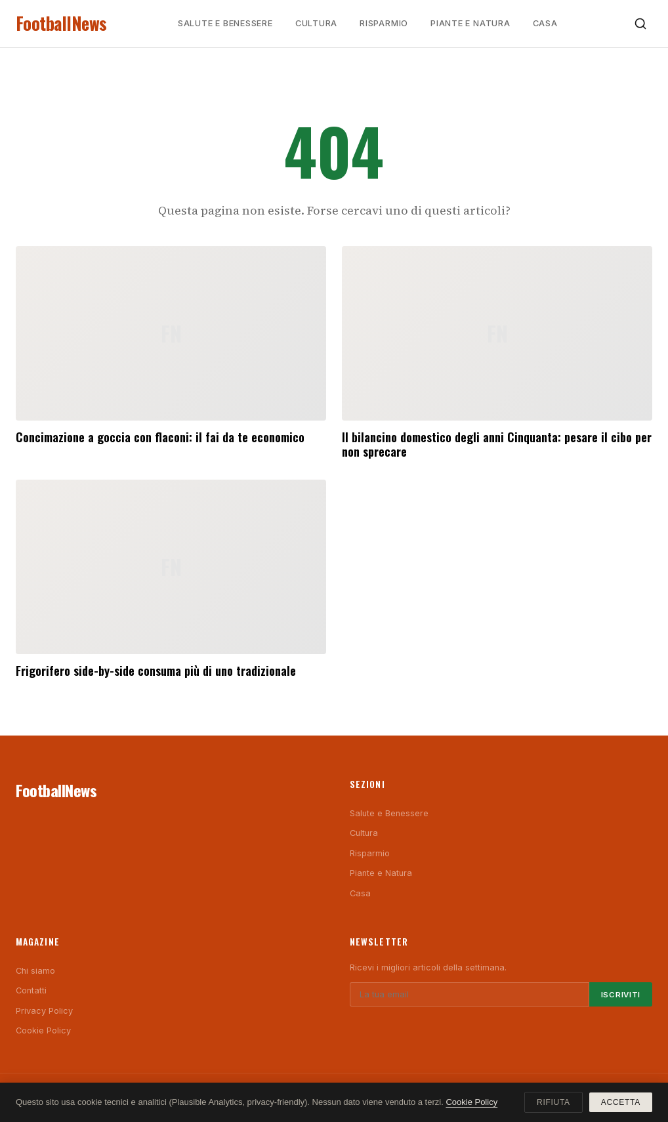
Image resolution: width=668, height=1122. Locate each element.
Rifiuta (553, 1102)
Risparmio (384, 23)
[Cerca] (640, 23)
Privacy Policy (44, 1011)
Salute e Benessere (225, 23)
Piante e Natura (470, 23)
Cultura (316, 23)
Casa (545, 23)
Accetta (620, 1102)
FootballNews (61, 23)
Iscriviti (620, 994)
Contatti (31, 990)
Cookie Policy (43, 1030)
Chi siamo (35, 971)
